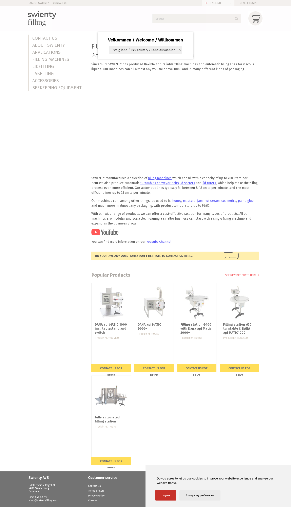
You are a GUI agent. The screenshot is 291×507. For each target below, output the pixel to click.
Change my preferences (200, 495)
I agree (166, 495)
